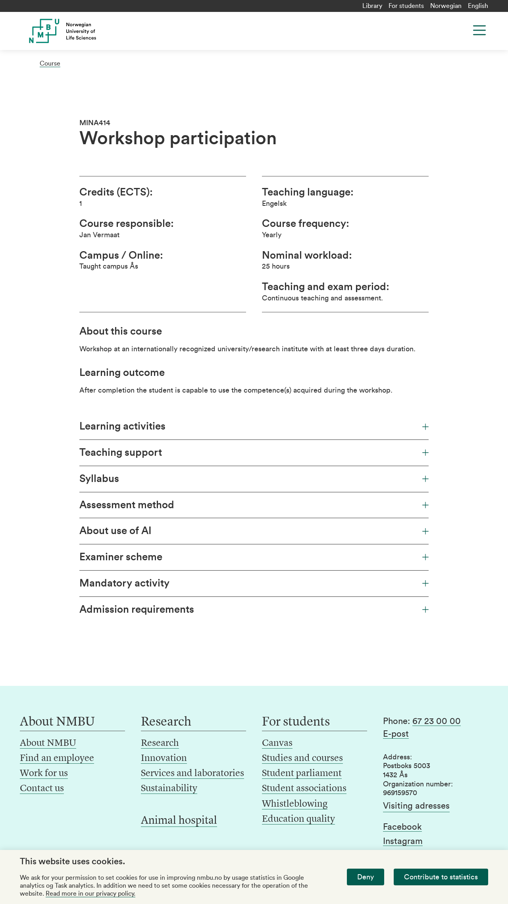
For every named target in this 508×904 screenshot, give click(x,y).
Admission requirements (254, 609)
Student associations (304, 789)
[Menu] (479, 30)
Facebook (402, 827)
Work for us (44, 773)
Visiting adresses (416, 805)
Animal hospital (179, 821)
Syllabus (254, 479)
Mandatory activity (254, 583)
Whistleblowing (294, 804)
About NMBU (48, 743)
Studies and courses (302, 758)
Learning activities (254, 426)
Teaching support (254, 452)
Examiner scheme (254, 557)
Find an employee (57, 758)
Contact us (42, 789)
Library (372, 6)
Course (50, 63)
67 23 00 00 (436, 721)
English (478, 6)
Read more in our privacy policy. (90, 893)
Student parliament (302, 773)
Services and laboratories (192, 773)
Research (160, 743)
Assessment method (254, 505)
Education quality (298, 819)
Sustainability (169, 789)
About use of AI (254, 531)
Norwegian (446, 6)
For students (406, 6)
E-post (396, 734)
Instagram (403, 841)
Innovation (164, 758)
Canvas (277, 743)
